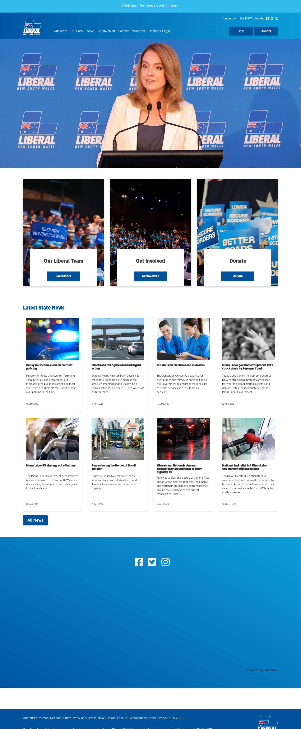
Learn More (63, 276)
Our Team (60, 31)
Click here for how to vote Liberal (150, 6)
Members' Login (159, 31)
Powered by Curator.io (261, 670)
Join (241, 31)
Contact (123, 31)
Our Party (77, 31)
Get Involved (106, 31)
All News (35, 520)
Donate (266, 31)
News (90, 31)
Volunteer (138, 31)
